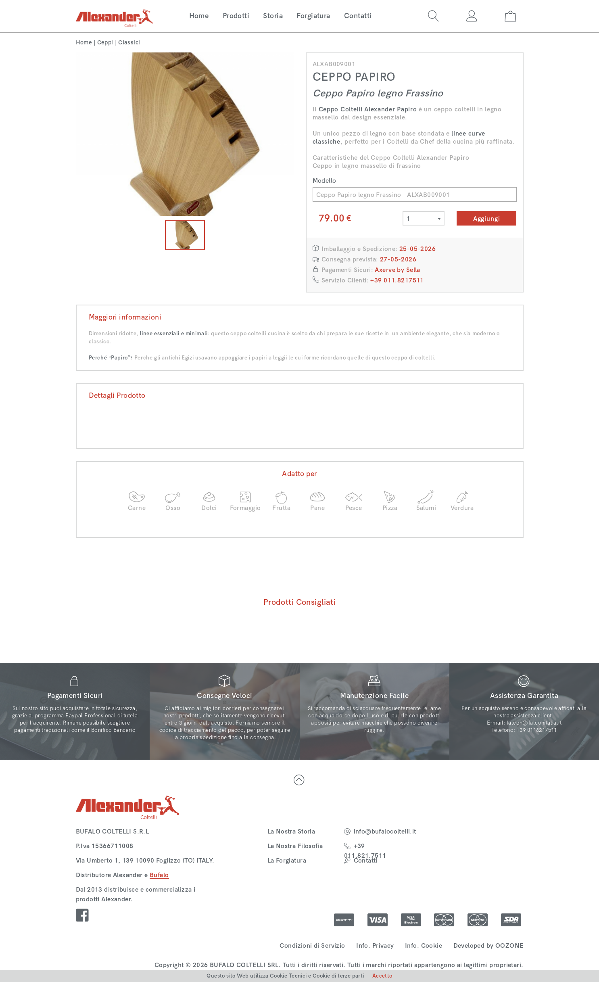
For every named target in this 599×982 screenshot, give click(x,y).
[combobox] (424, 218)
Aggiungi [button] (486, 218)
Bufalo (159, 874)
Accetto (382, 976)
